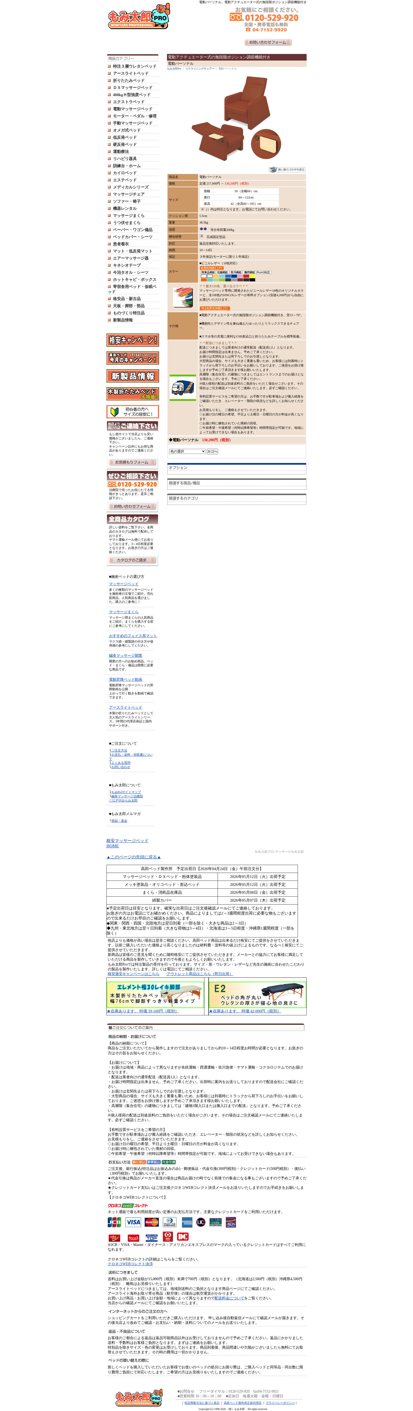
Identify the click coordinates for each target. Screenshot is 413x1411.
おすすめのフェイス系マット (133, 636)
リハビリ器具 (125, 159)
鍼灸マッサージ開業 (125, 656)
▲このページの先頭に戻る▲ (133, 857)
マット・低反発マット (133, 251)
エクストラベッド (129, 102)
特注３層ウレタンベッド (134, 66)
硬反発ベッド (125, 144)
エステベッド (125, 180)
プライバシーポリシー (280, 1402)
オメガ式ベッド (127, 130)
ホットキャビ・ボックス (134, 279)
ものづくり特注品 (129, 313)
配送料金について (229, 1298)
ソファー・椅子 (127, 201)
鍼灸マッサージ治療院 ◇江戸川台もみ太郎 (126, 798)
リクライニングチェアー (199, 68)
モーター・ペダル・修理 (134, 116)
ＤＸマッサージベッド (133, 88)
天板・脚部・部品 (129, 306)
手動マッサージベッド (133, 123)
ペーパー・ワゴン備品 (133, 230)
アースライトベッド (131, 73)
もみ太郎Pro (174, 68)
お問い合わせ (120, 767)
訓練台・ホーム (127, 166)
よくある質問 (120, 763)
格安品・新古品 (127, 299)
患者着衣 (121, 244)
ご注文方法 (119, 750)
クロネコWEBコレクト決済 (130, 1264)
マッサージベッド (124, 584)
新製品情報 (123, 320)
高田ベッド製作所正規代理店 (243, 1402)
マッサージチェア (129, 194)
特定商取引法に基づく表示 (202, 1402)
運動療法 (121, 152)
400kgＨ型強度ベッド (132, 95)
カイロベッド (125, 173)
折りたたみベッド (129, 80)
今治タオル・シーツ (131, 272)
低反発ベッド (125, 137)
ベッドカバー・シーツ (133, 237)
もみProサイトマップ (126, 792)
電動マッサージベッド (133, 109)
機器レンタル (125, 208)
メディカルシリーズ (131, 187)
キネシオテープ (127, 265)
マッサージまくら (129, 215)
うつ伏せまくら (127, 223)
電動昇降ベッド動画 (125, 680)
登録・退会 (119, 821)
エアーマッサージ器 (131, 258)
